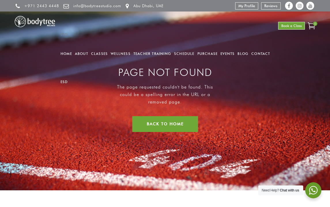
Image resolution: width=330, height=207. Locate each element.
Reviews (271, 5)
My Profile (246, 5)
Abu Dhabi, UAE (148, 5)
